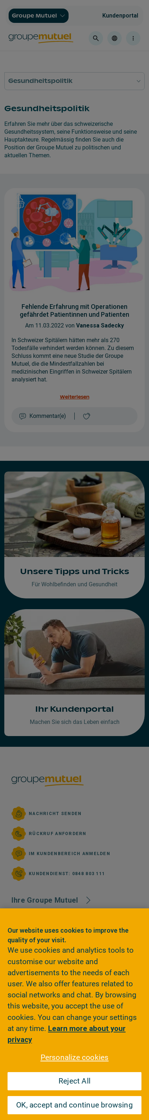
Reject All (74, 1081)
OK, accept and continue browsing (74, 1105)
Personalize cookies (75, 1057)
